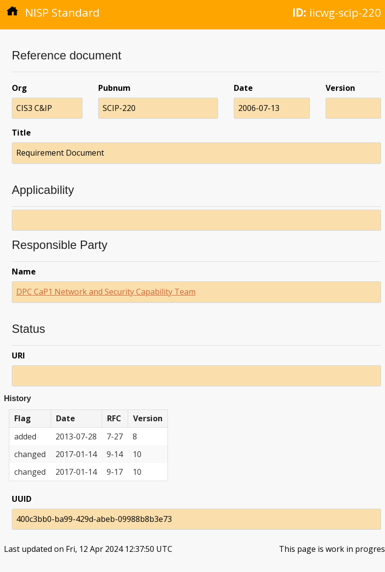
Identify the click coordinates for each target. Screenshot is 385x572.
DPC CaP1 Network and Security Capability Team (105, 291)
